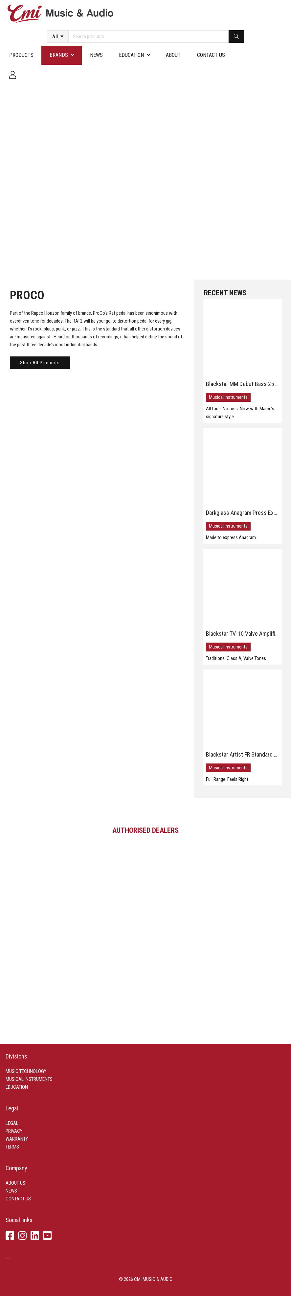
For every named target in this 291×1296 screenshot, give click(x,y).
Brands (59, 55)
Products (21, 55)
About (173, 55)
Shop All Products (40, 363)
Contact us (211, 55)
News (96, 55)
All (55, 36)
